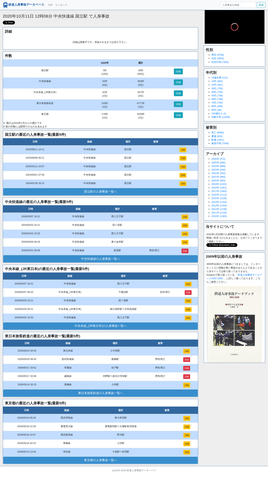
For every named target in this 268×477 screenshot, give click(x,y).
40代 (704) (217, 92)
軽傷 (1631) (217, 139)
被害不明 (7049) (220, 143)
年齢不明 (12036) (220, 117)
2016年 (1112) (219, 194)
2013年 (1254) (219, 205)
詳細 (178, 71)
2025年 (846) (218, 162)
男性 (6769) (217, 54)
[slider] (234, 35)
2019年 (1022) (219, 184)
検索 (261, 5)
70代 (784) (217, 102)
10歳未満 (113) (219, 77)
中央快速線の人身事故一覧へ (100, 258)
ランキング (61, 5)
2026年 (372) (218, 158)
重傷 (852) (216, 136)
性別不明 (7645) (220, 62)
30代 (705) (217, 88)
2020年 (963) (218, 180)
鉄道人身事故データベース (23, 5)
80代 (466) (217, 106)
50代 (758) (217, 95)
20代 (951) (217, 84)
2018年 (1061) (219, 187)
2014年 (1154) (219, 202)
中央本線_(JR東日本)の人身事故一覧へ (101, 325)
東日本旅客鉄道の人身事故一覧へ (100, 393)
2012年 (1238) (219, 209)
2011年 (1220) (219, 212)
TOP (50, 5)
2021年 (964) (218, 176)
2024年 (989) (218, 166)
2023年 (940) (218, 169)
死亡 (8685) (217, 132)
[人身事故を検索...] (237, 5)
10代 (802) (217, 81)
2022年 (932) (218, 173)
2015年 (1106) (219, 198)
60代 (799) (217, 99)
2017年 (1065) (219, 191)
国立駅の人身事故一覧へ (100, 191)
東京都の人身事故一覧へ (100, 460)
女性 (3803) (217, 58)
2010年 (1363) (219, 216)
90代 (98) (216, 110)
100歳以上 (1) (218, 113)
